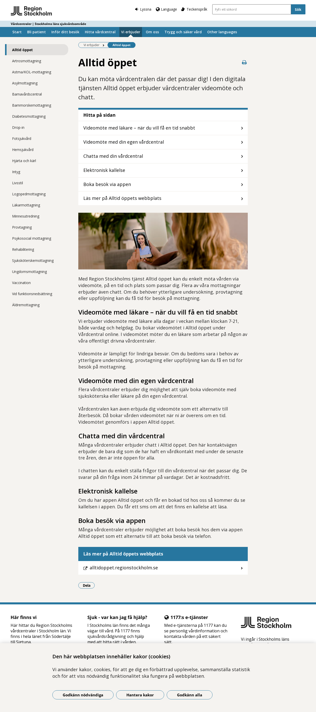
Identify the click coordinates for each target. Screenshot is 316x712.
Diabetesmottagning (29, 116)
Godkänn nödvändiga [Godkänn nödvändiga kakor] (83, 694)
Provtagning (22, 227)
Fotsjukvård (21, 138)
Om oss (152, 31)
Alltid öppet (22, 49)
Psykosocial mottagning (31, 238)
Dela (89, 585)
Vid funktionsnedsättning (32, 293)
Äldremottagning (26, 304)
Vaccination (21, 282)
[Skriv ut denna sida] (244, 62)
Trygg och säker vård (183, 31)
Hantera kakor (140, 694)
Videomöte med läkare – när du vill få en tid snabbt (139, 128)
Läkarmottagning (26, 205)
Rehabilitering (23, 249)
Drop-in (18, 127)
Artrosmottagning (26, 60)
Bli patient (36, 31)
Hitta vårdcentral (100, 31)
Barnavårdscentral (27, 94)
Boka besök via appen (107, 184)
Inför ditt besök (65, 31)
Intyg (16, 171)
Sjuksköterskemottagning (33, 260)
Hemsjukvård (22, 149)
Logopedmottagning (29, 194)
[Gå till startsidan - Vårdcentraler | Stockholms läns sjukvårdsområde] (31, 11)
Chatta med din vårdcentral (113, 156)
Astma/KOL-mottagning (31, 72)
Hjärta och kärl (24, 160)
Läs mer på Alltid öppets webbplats (122, 198)
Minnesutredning (25, 216)
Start (17, 31)
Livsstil (17, 182)
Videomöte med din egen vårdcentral (123, 142)
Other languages (222, 31)
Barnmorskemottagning (31, 105)
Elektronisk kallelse (104, 170)
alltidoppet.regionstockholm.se (124, 568)
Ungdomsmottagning (29, 271)
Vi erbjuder (130, 31)
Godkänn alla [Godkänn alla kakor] (189, 694)
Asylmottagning (25, 83)
